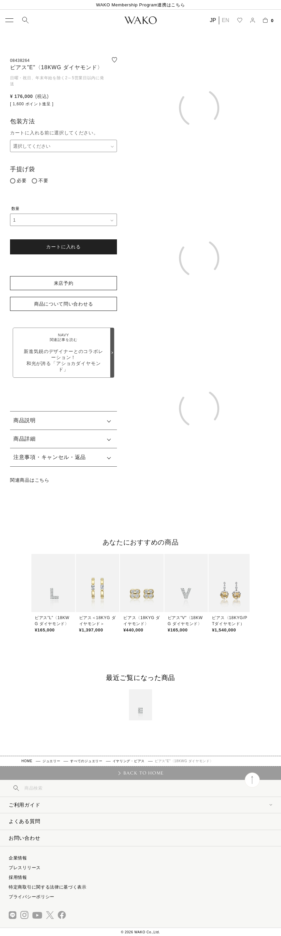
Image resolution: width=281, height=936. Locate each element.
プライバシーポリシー (31, 896)
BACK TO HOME (143, 773)
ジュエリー (51, 761)
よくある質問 (24, 821)
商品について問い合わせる (63, 304)
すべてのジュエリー (86, 761)
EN (225, 20)
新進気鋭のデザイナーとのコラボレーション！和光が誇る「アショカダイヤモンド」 (63, 352)
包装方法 (22, 121)
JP (213, 20)
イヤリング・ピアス (129, 761)
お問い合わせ (24, 838)
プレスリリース (25, 867)
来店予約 (64, 283)
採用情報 (18, 877)
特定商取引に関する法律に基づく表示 (48, 887)
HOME (26, 761)
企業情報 (18, 857)
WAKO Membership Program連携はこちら (140, 4)
